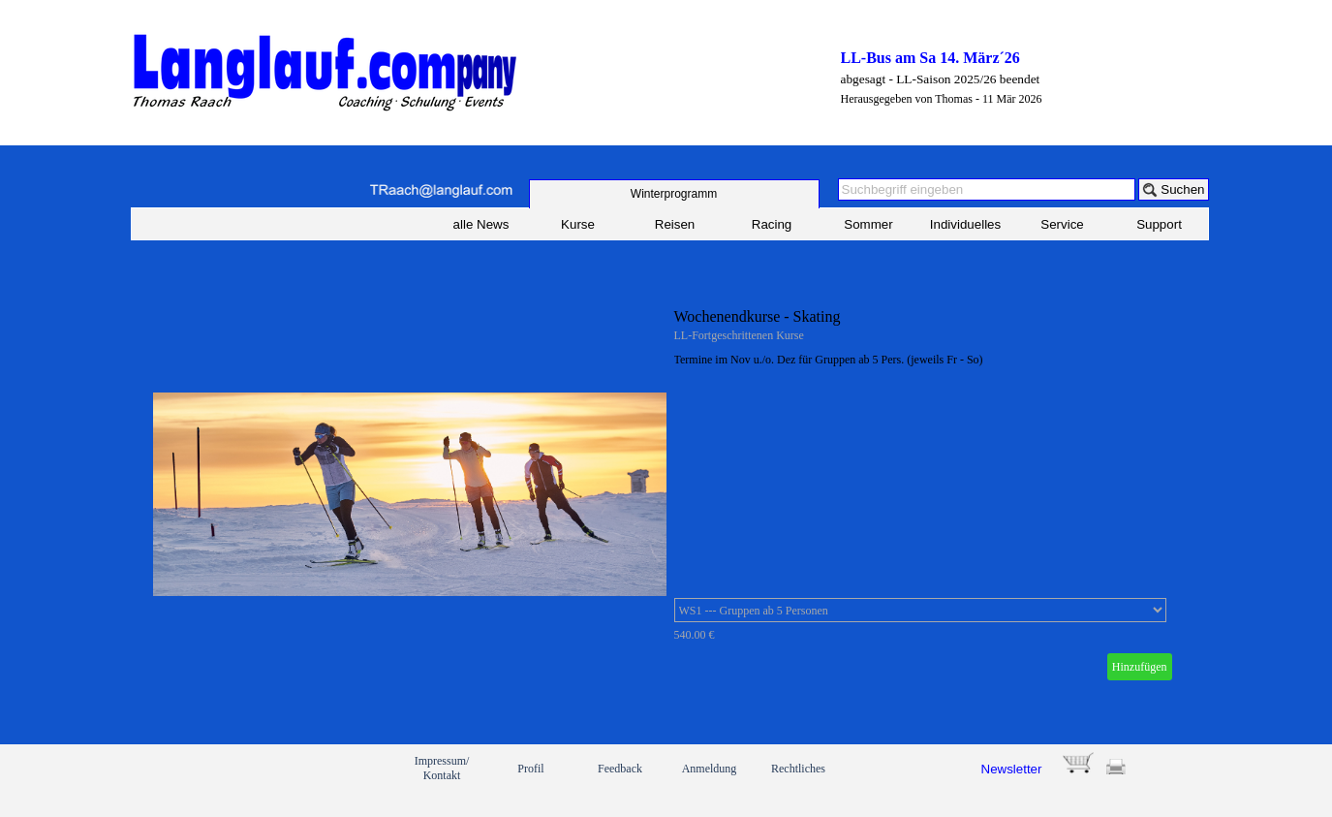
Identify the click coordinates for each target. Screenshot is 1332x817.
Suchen (1182, 189)
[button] (440, 190)
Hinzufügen (1139, 667)
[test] (674, 193)
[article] (666, 494)
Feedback (620, 768)
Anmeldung (709, 768)
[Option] (920, 610)
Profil (530, 768)
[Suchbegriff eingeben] (987, 189)
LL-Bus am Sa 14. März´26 (930, 57)
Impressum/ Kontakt (442, 768)
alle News (481, 224)
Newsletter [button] (1011, 769)
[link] (199, 780)
